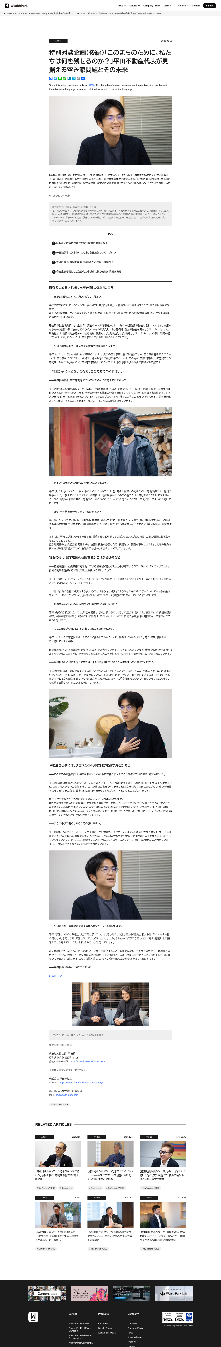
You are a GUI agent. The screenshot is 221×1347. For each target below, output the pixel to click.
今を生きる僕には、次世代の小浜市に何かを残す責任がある (88, 271)
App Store (103, 1323)
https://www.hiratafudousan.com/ (87, 1061)
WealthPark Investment (81, 1343)
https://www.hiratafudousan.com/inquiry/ (81, 1082)
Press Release (135, 1337)
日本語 (91, 85)
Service (133, 5)
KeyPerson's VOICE (60, 1104)
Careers (168, 5)
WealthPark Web (107, 1332)
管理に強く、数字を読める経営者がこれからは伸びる (84, 262)
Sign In (209, 5)
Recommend (67, 1188)
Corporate (132, 1323)
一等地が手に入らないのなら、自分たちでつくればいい (86, 252)
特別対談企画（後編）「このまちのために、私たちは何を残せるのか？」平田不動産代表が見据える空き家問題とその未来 (105, 13)
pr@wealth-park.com (67, 1095)
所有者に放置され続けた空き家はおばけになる (82, 243)
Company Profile (151, 5)
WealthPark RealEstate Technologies (80, 1336)
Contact (196, 5)
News (120, 5)
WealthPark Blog (39, 13)
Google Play (105, 1328)
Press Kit (132, 1342)
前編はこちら (56, 976)
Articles (182, 5)
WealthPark (11, 13)
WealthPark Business (79, 1323)
